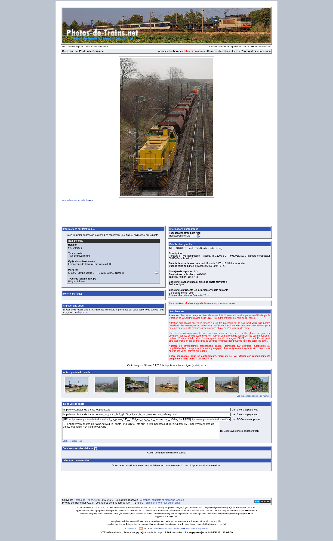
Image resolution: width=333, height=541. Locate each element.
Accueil (162, 51)
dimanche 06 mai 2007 (206, 266)
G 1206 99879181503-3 (111, 273)
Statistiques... (199, 365)
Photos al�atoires (199, 528)
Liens (235, 51)
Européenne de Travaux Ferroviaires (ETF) (90, 264)
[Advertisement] (166, 213)
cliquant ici (82, 312)
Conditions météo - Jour (181, 293)
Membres (224, 51)
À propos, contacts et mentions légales (162, 499)
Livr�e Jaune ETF (87, 273)
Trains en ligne (176, 284)
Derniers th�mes (181, 528)
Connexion (264, 51)
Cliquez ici (187, 465)
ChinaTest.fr (130, 528)
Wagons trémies (76, 281)
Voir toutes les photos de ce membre (254, 396)
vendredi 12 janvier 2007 (209, 263)
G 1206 (72, 273)
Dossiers (212, 51)
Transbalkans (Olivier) (180, 235)
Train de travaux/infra (79, 256)
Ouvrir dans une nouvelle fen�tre (77, 200)
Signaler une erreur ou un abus (163, 502)
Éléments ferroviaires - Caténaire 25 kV (189, 295)
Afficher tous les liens (72, 441)
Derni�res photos (162, 528)
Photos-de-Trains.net (85, 499)
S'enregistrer (248, 51)
